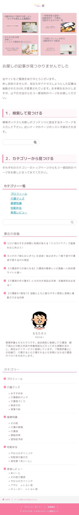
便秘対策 (16, 435)
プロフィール (19, 194)
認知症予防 (17, 439)
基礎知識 (16, 203)
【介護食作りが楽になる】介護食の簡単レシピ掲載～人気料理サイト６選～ (41, 270)
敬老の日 (16, 405)
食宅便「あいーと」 (22, 461)
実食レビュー (19, 212)
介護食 (14, 431)
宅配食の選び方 (19, 457)
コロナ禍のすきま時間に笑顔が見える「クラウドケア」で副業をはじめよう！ (41, 245)
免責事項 (51, 507)
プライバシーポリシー (33, 507)
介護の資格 (17, 427)
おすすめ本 (17, 393)
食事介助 (16, 409)
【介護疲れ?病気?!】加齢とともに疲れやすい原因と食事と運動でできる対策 (40, 295)
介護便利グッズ (19, 397)
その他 (14, 423)
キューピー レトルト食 (24, 489)
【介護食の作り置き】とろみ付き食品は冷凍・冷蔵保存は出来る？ (41, 283)
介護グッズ (17, 198)
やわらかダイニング (22, 453)
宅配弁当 (16, 208)
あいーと (16, 473)
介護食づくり (18, 401)
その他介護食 (18, 477)
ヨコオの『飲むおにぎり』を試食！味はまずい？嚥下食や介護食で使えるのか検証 (41, 258)
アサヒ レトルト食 (22, 485)
